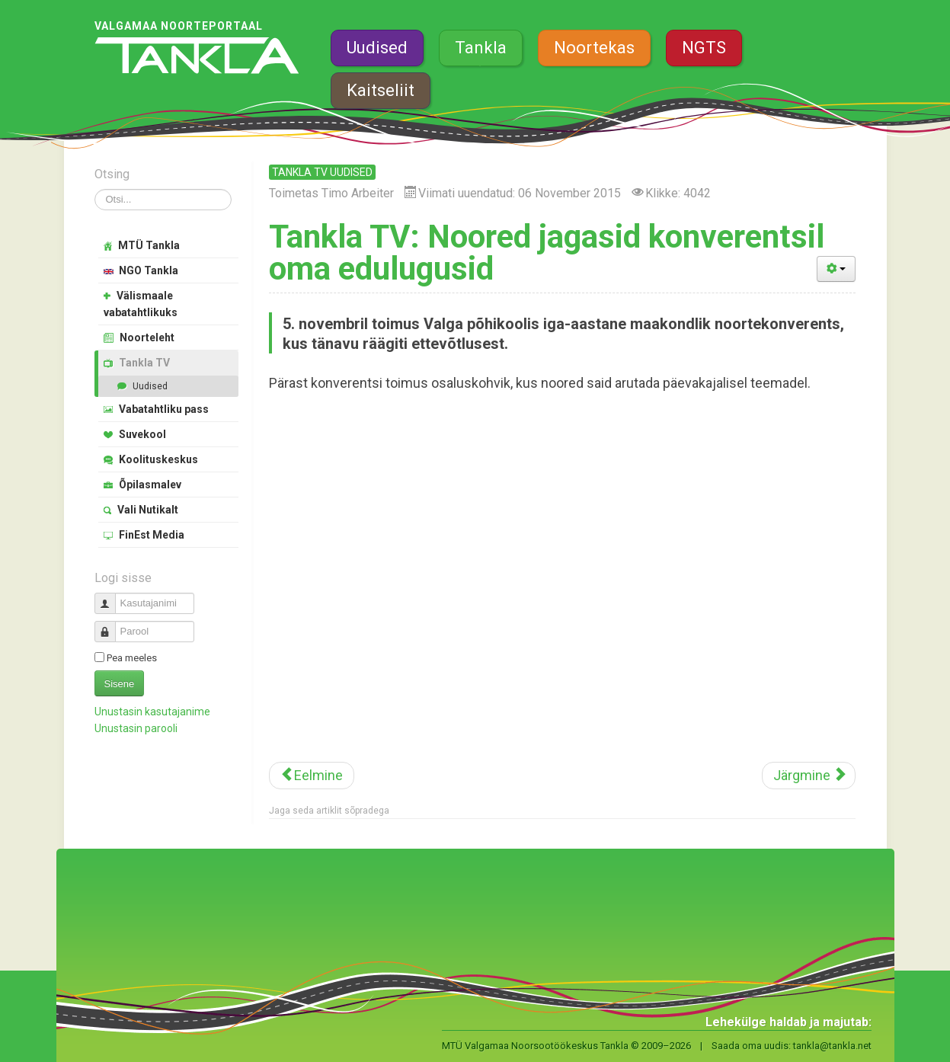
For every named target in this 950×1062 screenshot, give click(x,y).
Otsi (94, 189)
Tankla (481, 47)
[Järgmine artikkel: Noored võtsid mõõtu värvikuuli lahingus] (809, 775)
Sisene (119, 683)
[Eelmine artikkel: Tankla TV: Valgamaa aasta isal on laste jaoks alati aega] (311, 775)
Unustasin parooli (136, 728)
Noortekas (594, 47)
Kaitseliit (380, 90)
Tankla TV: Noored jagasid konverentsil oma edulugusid (546, 252)
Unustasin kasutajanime (152, 711)
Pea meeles (132, 658)
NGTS (704, 47)
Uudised (377, 47)
